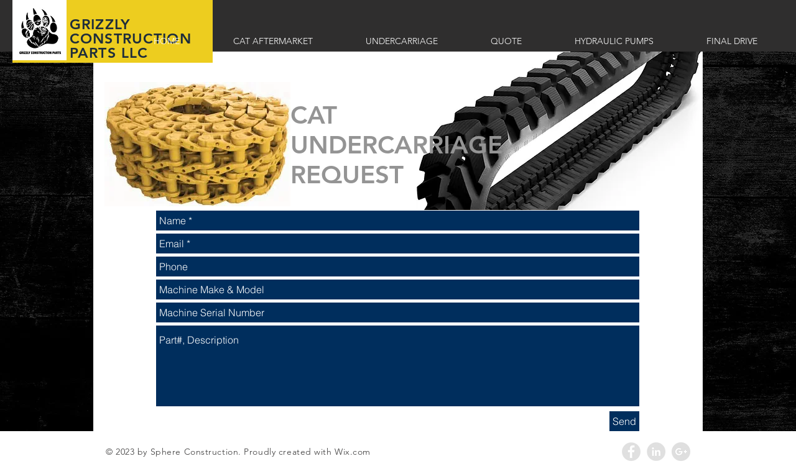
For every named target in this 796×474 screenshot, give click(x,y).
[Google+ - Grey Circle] (681, 451)
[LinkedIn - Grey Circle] (656, 451)
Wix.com (353, 451)
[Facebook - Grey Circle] (631, 451)
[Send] (624, 421)
